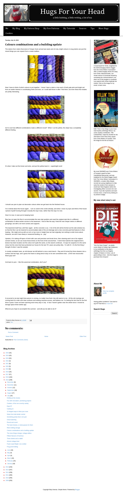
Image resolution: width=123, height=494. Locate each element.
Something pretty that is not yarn (17, 417)
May (8, 453)
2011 (7, 475)
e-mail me (109, 303)
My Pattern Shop (31, 28)
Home (46, 336)
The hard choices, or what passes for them (20, 425)
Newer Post (9, 336)
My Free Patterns (51, 28)
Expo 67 (9, 406)
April (8, 455)
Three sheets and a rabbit (15, 438)
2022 (7, 361)
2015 (7, 380)
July (8, 395)
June (9, 450)
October (10, 387)
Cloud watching (11, 420)
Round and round (12, 422)
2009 (7, 480)
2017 (7, 374)
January (10, 463)
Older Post (83, 336)
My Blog (16, 28)
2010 (7, 478)
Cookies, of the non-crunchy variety (18, 403)
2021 (7, 363)
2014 (7, 467)
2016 (7, 377)
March (9, 458)
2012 (7, 472)
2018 (7, 372)
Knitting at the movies (13, 398)
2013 (7, 470)
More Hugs (104, 28)
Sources (82, 28)
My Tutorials (69, 28)
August (9, 393)
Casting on (10, 409)
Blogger (77, 489)
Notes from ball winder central (16, 414)
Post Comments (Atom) (21, 340)
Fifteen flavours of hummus (15, 436)
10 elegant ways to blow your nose (17, 411)
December (10, 382)
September (10, 390)
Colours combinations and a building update (20, 430)
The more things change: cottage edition (19, 433)
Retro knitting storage (13, 428)
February (10, 461)
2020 (7, 366)
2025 (7, 353)
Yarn (11, 322)
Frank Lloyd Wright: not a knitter (16, 444)
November (10, 385)
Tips (92, 28)
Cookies (9, 33)
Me (7, 28)
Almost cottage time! (13, 441)
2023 (7, 358)
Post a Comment (13, 332)
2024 (7, 355)
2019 (7, 369)
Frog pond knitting (12, 447)
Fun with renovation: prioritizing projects (19, 401)
